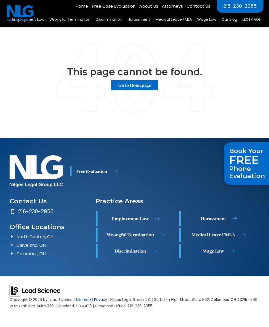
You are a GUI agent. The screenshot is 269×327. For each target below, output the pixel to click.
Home (81, 6)
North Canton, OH (34, 237)
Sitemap (83, 299)
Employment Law (130, 218)
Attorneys (172, 6)
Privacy (100, 299)
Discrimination (130, 251)
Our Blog (229, 19)
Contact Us (198, 6)
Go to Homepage (134, 85)
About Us (148, 6)
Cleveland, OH (31, 245)
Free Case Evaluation (114, 6)
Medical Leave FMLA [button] (173, 19)
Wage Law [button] (206, 19)
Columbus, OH (31, 254)
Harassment (213, 218)
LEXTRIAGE (251, 19)
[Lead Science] (35, 290)
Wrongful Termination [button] (69, 19)
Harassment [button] (139, 19)
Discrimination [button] (109, 19)
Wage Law (213, 251)
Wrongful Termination (130, 235)
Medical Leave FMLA (213, 235)
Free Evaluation (91, 171)
